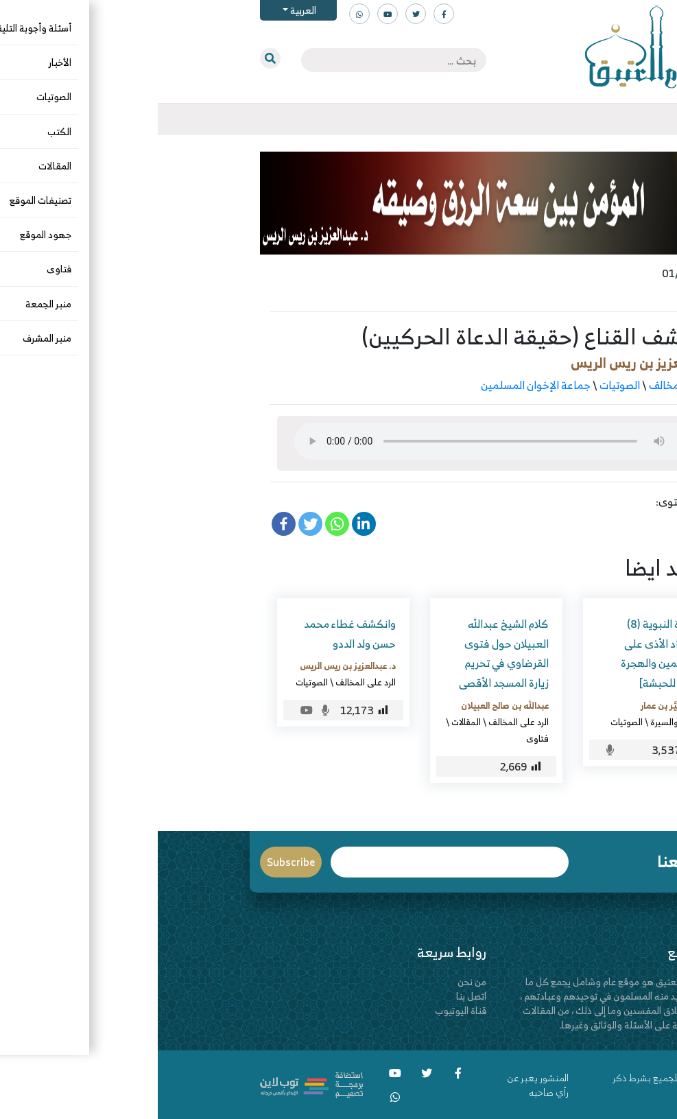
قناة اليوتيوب (303, 1010)
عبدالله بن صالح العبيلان (347, 705)
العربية (144, 10)
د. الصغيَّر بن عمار (514, 705)
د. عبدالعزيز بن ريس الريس (489, 363)
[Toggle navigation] (575, 119)
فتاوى (379, 738)
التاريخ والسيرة (518, 721)
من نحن (314, 981)
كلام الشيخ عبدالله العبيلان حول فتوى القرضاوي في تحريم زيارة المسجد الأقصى (346, 653)
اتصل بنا (313, 995)
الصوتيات (462, 384)
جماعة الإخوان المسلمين (378, 384)
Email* (292, 862)
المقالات (308, 721)
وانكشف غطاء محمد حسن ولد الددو (192, 633)
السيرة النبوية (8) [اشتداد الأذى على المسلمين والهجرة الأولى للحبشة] (504, 653)
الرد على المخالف (528, 384)
